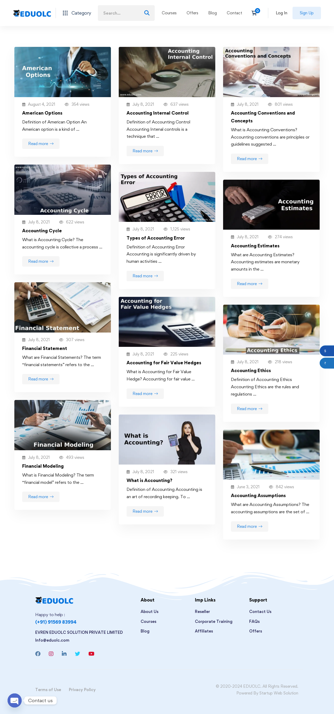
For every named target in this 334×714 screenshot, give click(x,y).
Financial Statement (44, 348)
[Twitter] (77, 654)
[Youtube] (91, 654)
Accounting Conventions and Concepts (263, 116)
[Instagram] (51, 654)
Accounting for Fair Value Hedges (164, 362)
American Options (42, 113)
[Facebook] (38, 654)
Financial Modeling (43, 466)
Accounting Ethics (251, 370)
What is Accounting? (149, 480)
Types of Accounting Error (156, 238)
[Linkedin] (64, 654)
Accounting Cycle (42, 230)
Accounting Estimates (255, 245)
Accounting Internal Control (158, 113)
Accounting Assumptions (258, 495)
